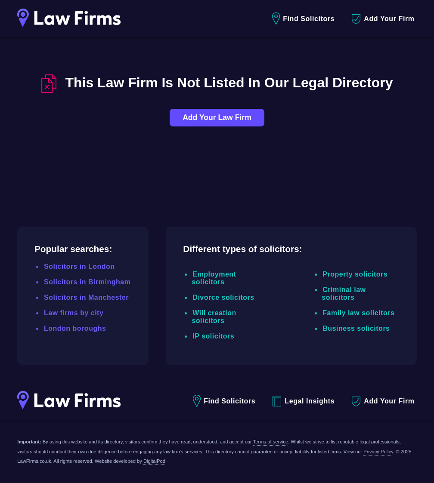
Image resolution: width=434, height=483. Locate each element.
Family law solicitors (358, 313)
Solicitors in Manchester (86, 297)
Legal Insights (304, 401)
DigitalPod (154, 461)
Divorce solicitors (223, 297)
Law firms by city (73, 313)
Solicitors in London (79, 266)
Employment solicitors (214, 278)
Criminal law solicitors (344, 293)
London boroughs (75, 328)
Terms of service (270, 441)
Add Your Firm (383, 19)
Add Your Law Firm (217, 117)
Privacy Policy (378, 451)
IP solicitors (213, 336)
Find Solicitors (303, 19)
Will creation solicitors (214, 316)
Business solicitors (356, 328)
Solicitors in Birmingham (87, 282)
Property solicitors (355, 274)
